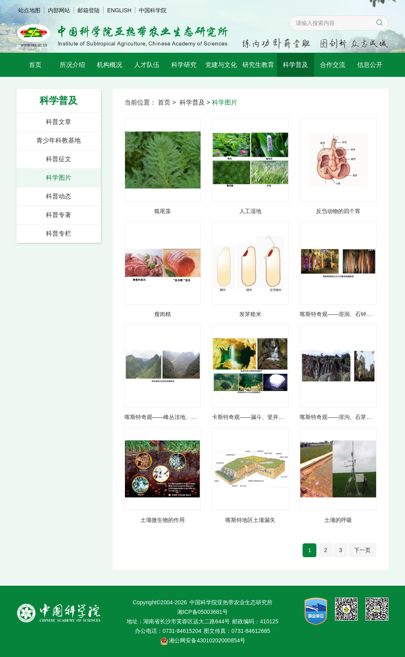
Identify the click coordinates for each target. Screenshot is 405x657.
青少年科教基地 (58, 140)
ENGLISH (119, 10)
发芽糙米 (250, 314)
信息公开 (369, 64)
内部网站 (59, 10)
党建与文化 (221, 64)
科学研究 (184, 64)
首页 (35, 64)
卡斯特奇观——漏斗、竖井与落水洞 (250, 417)
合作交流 (332, 64)
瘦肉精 (162, 314)
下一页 (362, 550)
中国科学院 (153, 10)
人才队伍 (146, 64)
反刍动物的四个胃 (338, 211)
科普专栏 (58, 233)
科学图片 (58, 177)
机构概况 (109, 64)
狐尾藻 (162, 211)
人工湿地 (250, 211)
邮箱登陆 (89, 10)
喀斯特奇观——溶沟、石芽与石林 (338, 417)
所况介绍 (72, 64)
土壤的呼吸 (338, 520)
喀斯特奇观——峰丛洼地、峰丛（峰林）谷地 (163, 417)
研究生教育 (258, 64)
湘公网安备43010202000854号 (207, 640)
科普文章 (58, 121)
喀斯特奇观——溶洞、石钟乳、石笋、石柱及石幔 (338, 314)
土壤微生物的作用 (162, 520)
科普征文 (58, 159)
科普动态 (58, 196)
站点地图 (29, 10)
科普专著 (58, 214)
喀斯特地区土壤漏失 (250, 520)
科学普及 (295, 64)
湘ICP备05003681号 (202, 612)
